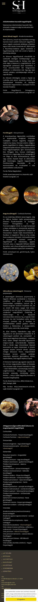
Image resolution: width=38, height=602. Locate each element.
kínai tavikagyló (25, 525)
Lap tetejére (7, 553)
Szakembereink (8, 568)
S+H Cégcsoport (19, 7)
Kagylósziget (7, 562)
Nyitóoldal (6, 556)
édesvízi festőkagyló (21, 531)
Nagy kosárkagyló (10, 214)
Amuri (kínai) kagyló (10, 36)
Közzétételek (7, 565)
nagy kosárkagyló (24, 437)
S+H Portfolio (8, 559)
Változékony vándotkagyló (13, 291)
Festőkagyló (7, 133)
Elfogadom (21, 599)
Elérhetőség (7, 571)
